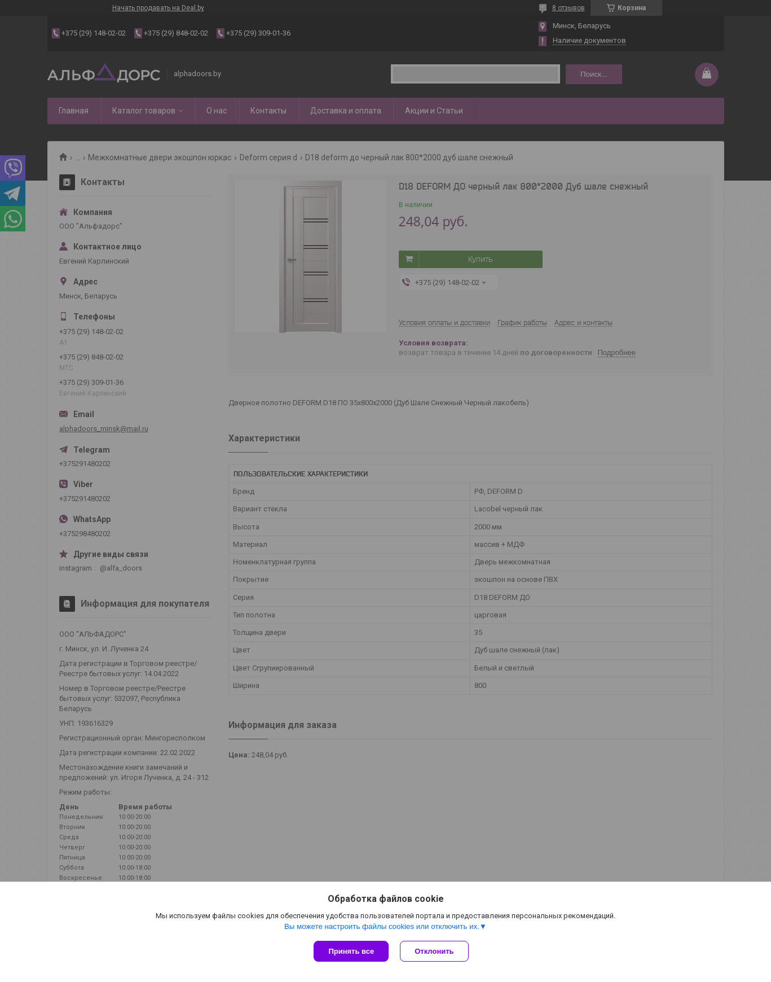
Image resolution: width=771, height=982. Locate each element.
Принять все (351, 951)
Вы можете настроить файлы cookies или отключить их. (381, 926)
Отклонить (434, 951)
